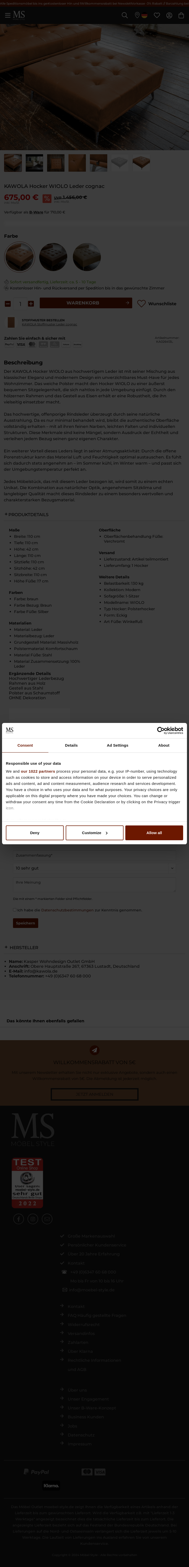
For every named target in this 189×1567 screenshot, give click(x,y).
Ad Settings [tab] (117, 745)
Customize (94, 833)
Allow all (154, 833)
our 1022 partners (38, 771)
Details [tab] (71, 745)
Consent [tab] (25, 745)
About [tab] (163, 745)
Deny (34, 833)
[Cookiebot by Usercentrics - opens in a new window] (161, 730)
